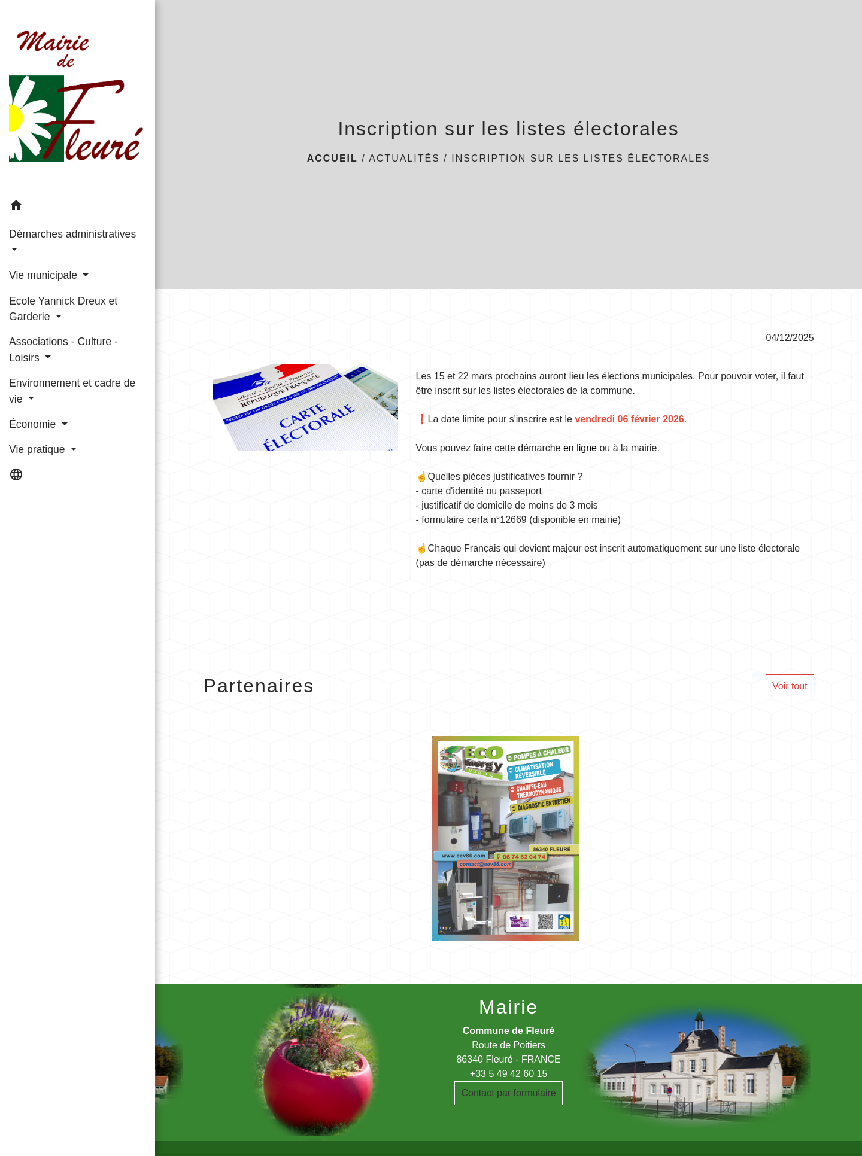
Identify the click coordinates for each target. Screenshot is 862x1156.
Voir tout (790, 686)
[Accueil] (77, 97)
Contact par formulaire (508, 1093)
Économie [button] (34, 424)
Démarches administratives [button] (72, 234)
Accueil (332, 158)
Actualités (404, 158)
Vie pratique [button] (38, 449)
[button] (77, 207)
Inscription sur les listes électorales (580, 158)
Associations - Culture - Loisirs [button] (63, 349)
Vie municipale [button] (44, 275)
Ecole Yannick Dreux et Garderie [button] (63, 309)
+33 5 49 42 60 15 (508, 1074)
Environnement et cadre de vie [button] (72, 390)
